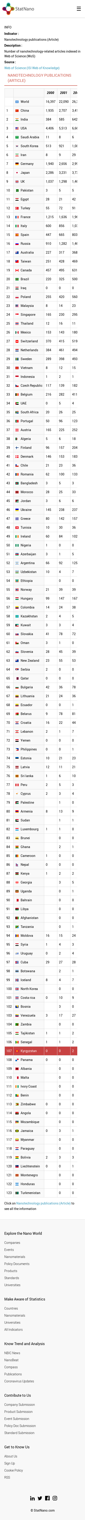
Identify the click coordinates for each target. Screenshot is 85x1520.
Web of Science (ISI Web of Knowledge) (32, 68)
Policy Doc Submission (20, 1426)
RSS (7, 1477)
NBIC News (12, 1353)
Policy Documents (16, 1264)
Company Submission (19, 1404)
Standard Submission (19, 1433)
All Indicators (13, 1329)
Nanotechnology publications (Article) (43, 1203)
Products (10, 1271)
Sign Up (9, 1463)
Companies (12, 1242)
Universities (12, 1285)
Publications (13, 1374)
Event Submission (16, 1418)
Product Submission (18, 1411)
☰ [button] (78, 8)
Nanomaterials (14, 1257)
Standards (11, 1278)
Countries (11, 1308)
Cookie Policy (13, 1470)
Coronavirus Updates (19, 1381)
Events (9, 1249)
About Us (10, 1456)
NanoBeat (11, 1360)
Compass (11, 1367)
